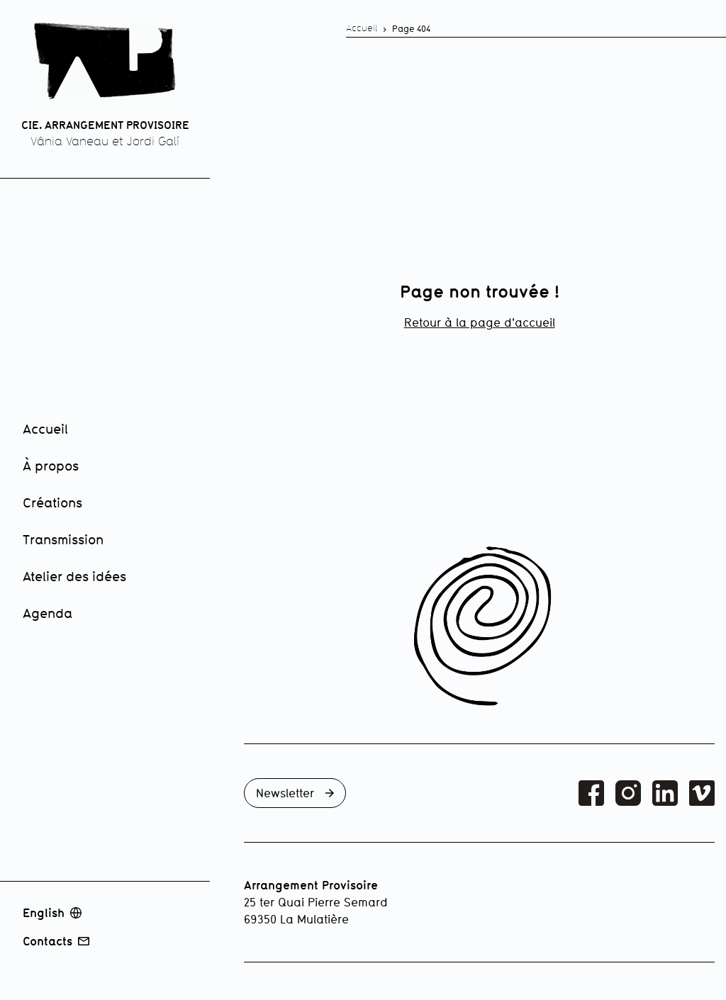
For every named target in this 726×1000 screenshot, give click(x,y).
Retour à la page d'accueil (479, 322)
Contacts (56, 941)
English (52, 913)
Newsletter (295, 792)
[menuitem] (110, 429)
